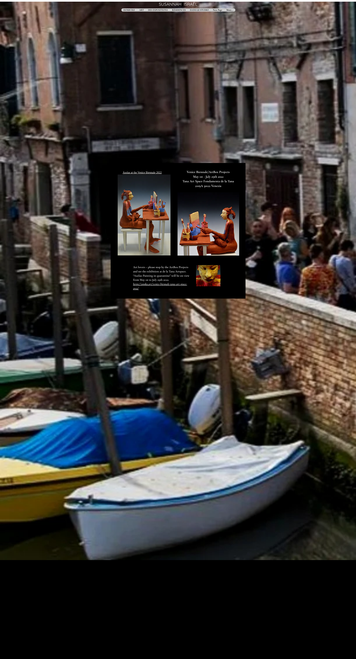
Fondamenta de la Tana (218, 181)
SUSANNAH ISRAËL (178, 4)
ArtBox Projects (219, 172)
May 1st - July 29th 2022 (208, 177)
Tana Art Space (192, 181)
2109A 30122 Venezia (208, 186)
